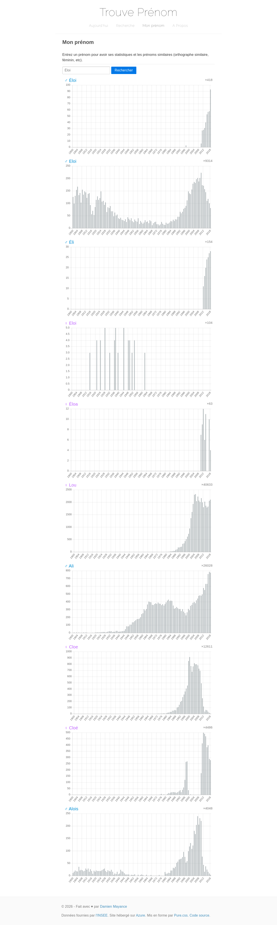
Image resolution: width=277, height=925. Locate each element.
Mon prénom (153, 26)
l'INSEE (102, 915)
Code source (199, 915)
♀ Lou (70, 485)
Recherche (125, 26)
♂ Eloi (70, 161)
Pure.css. (181, 915)
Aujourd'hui (98, 26)
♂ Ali (69, 566)
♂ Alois (71, 808)
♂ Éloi (70, 80)
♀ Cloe (71, 647)
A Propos (180, 26)
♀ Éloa (71, 404)
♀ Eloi (70, 323)
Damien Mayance (113, 906)
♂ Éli (69, 242)
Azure (140, 915)
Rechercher (124, 70)
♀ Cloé (71, 727)
